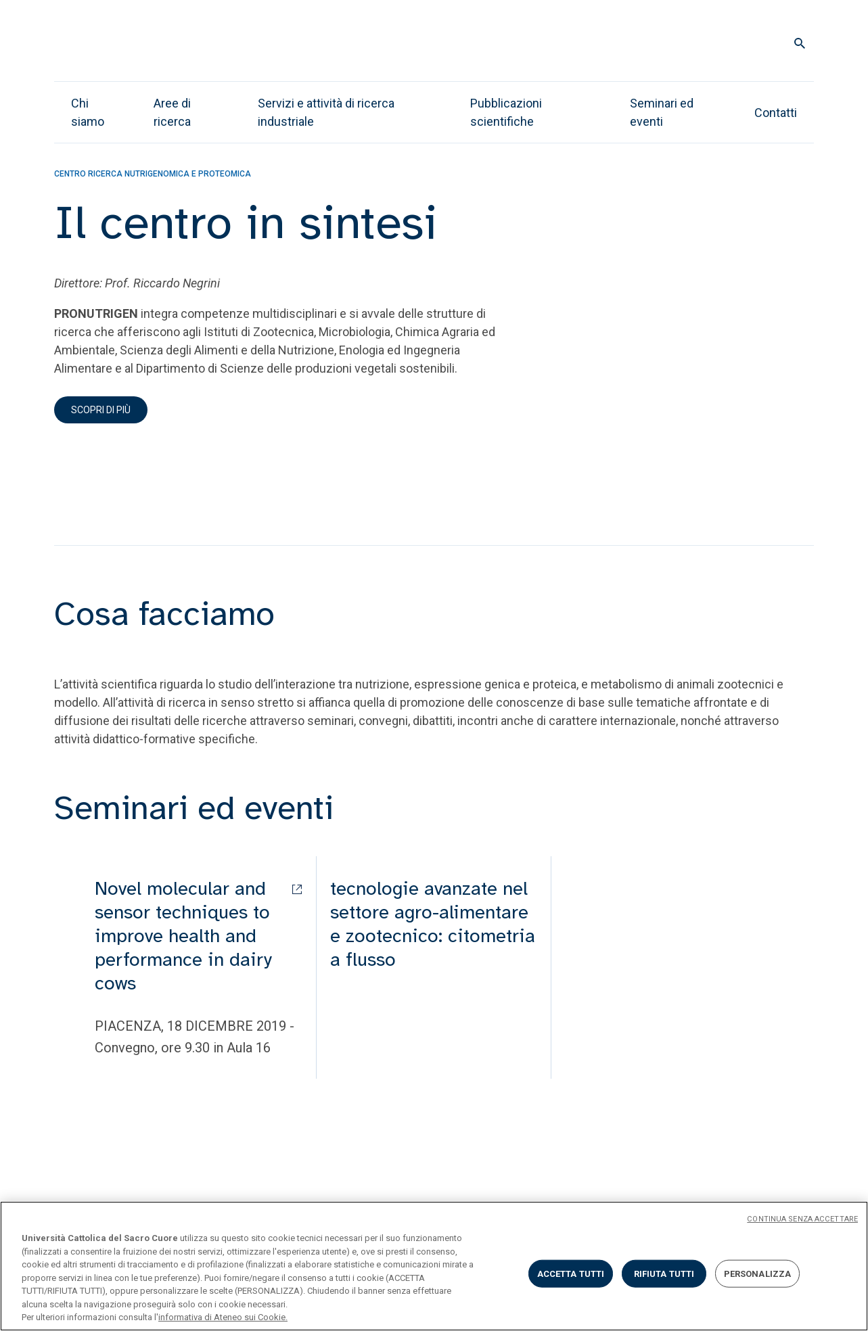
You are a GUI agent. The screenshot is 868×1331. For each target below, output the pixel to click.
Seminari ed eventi (661, 112)
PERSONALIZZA (758, 1273)
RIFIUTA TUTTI (664, 1273)
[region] (434, 1266)
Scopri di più (101, 409)
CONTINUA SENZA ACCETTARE (802, 1219)
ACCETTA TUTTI (571, 1273)
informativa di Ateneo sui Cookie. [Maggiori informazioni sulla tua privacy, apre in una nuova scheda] (223, 1317)
